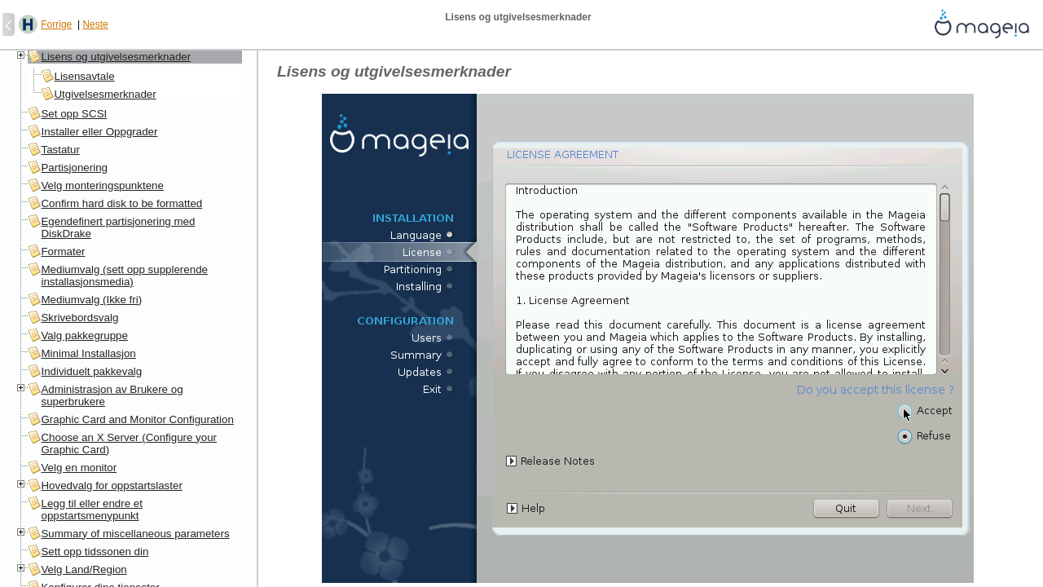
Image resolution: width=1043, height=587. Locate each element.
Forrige (56, 24)
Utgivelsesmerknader (105, 94)
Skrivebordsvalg (79, 317)
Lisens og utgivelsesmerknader (116, 57)
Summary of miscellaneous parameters (135, 533)
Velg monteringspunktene (102, 185)
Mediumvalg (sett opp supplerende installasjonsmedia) (124, 275)
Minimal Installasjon (88, 353)
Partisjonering (74, 167)
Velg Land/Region (83, 569)
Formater (63, 251)
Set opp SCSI (74, 114)
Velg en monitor (79, 467)
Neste (95, 24)
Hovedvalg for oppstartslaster (111, 485)
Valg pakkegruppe (84, 335)
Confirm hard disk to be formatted (121, 203)
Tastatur (60, 149)
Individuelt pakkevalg (91, 371)
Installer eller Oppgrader (99, 132)
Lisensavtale (84, 76)
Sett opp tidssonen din (94, 551)
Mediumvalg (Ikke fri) (91, 300)
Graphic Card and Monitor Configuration (137, 419)
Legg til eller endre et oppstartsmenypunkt (91, 509)
